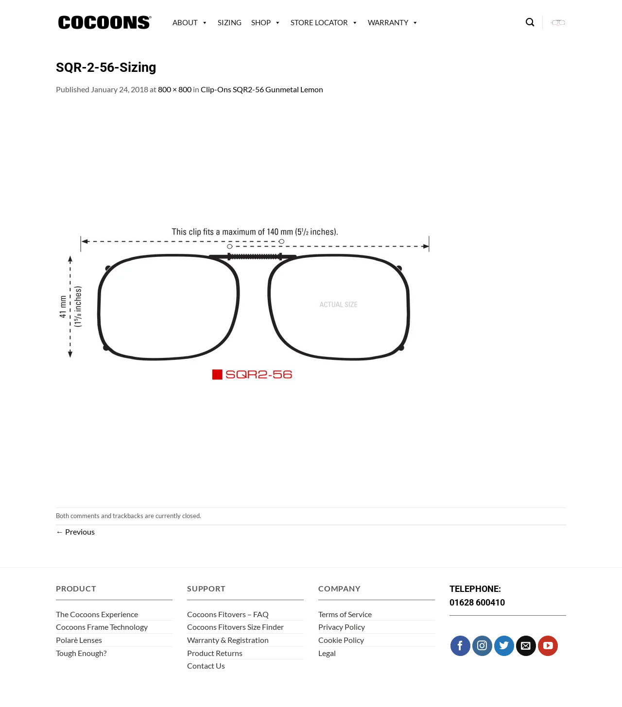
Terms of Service (345, 614)
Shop (261, 22)
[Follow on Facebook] (460, 646)
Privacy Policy (341, 626)
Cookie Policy (341, 639)
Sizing (230, 22)
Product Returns (214, 652)
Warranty (388, 22)
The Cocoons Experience (97, 614)
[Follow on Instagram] (482, 646)
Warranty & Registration (228, 639)
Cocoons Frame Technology (102, 626)
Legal (327, 652)
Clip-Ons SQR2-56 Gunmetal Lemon (262, 89)
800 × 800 (174, 89)
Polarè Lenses (79, 639)
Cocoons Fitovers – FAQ (228, 614)
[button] (558, 22)
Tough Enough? (81, 652)
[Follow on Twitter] (504, 646)
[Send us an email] (526, 646)
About (185, 22)
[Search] (530, 23)
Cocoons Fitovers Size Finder (235, 626)
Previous (75, 531)
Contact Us (206, 665)
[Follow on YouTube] (548, 646)
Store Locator (319, 22)
